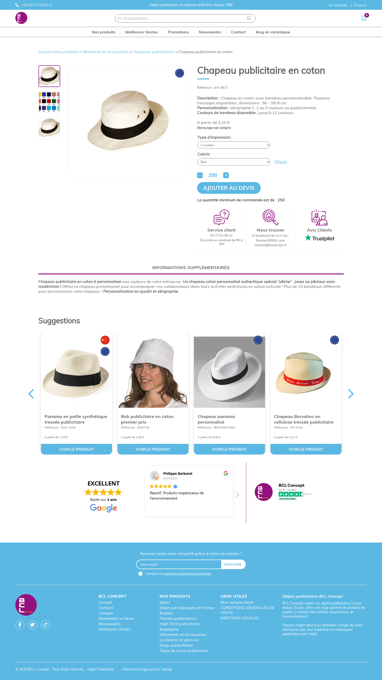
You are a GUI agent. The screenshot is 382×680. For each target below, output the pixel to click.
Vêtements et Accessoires (105, 51)
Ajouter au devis (229, 188)
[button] (228, 496)
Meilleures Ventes (115, 629)
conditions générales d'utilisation (187, 573)
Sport (165, 602)
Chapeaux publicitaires (153, 51)
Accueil (44, 51)
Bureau (166, 613)
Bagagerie (169, 629)
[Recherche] (249, 18)
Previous (31, 394)
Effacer (281, 161)
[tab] (191, 267)
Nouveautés (110, 623)
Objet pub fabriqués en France (187, 607)
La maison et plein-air (179, 639)
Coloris (203, 154)
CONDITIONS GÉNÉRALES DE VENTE (247, 610)
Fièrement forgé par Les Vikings (147, 669)
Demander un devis (116, 618)
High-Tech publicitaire (180, 623)
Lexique (106, 613)
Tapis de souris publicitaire (184, 650)
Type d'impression (213, 137)
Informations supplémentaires (191, 267)
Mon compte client (237, 602)
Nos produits (66, 51)
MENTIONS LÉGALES (239, 617)
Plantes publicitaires (178, 618)
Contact (106, 607)
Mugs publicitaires (176, 645)
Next (351, 394)
